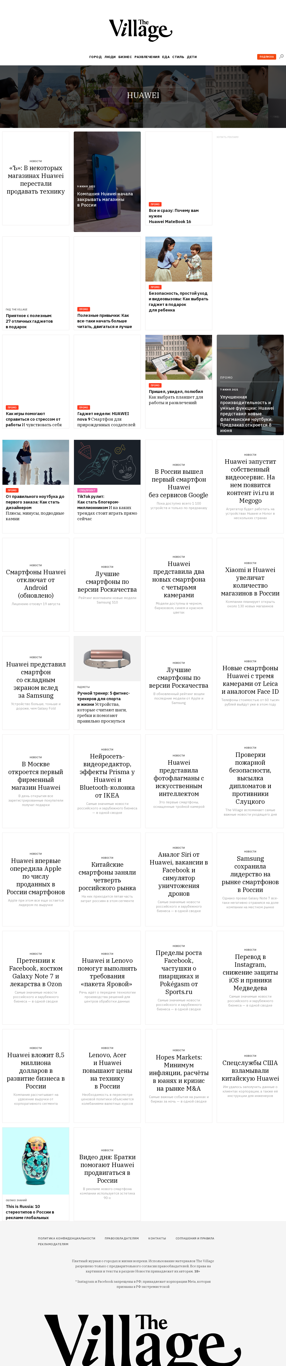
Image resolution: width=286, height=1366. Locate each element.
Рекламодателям (53, 1244)
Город (95, 57)
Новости (36, 161)
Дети (192, 57)
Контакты (157, 1238)
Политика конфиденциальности (66, 1238)
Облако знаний (16, 1200)
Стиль (178, 57)
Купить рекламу (228, 137)
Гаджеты (83, 687)
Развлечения (147, 57)
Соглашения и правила (195, 1238)
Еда (166, 57)
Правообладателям (122, 1238)
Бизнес (125, 57)
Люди (110, 57)
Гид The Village (16, 287)
